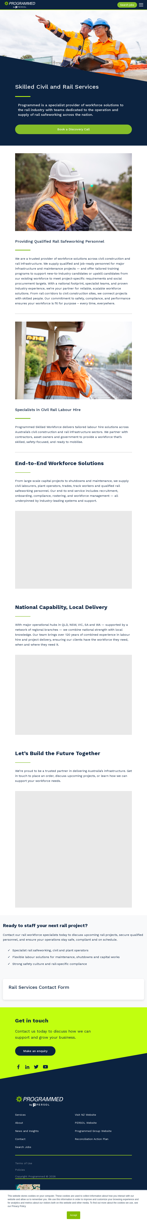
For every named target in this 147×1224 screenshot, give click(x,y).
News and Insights (27, 1130)
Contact (20, 1139)
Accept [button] (73, 1215)
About (19, 1122)
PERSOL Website (86, 1122)
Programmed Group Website (93, 1130)
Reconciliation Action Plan (91, 1139)
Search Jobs (23, 1147)
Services (20, 1114)
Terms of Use (23, 1163)
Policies (20, 1169)
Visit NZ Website (85, 1114)
